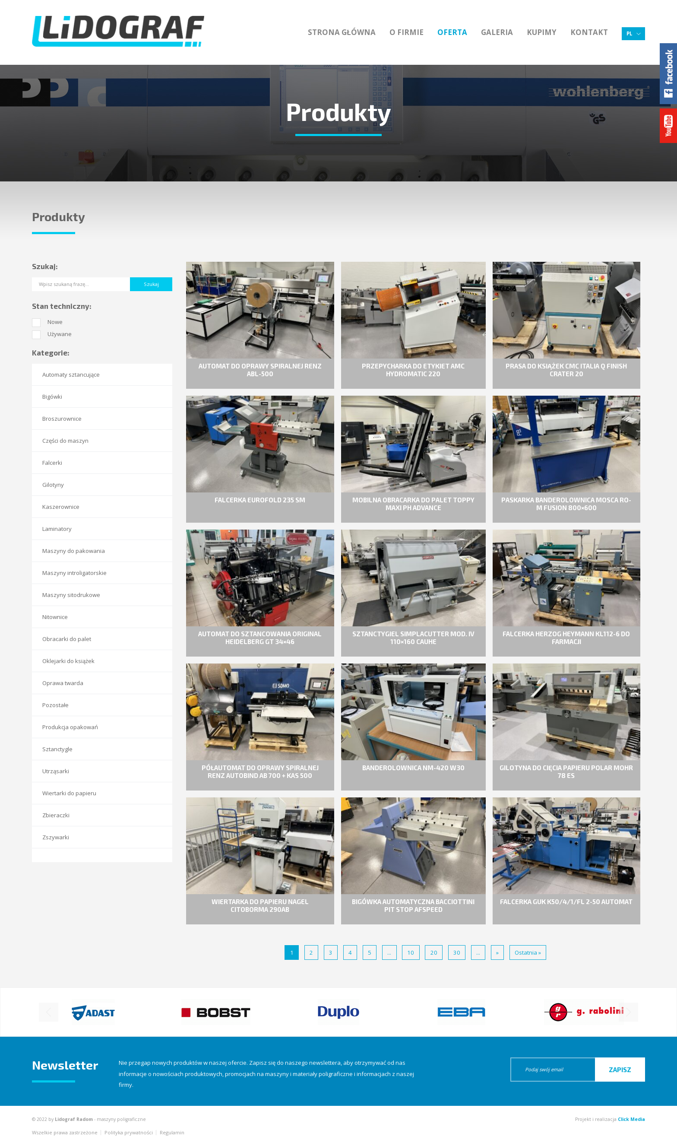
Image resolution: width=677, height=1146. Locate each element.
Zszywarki (55, 837)
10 (410, 952)
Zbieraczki (56, 815)
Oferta (452, 32)
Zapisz (620, 1069)
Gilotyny (53, 485)
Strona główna (342, 32)
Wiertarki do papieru (69, 793)
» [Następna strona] (497, 952)
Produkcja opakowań (70, 727)
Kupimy (542, 32)
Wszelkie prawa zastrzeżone (65, 1132)
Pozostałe (55, 705)
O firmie (406, 32)
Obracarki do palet (66, 639)
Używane (59, 334)
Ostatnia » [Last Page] (528, 952)
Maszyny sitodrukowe (71, 595)
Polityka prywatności (128, 1132)
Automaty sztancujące (71, 374)
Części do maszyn (65, 440)
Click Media (631, 1119)
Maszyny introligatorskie (74, 573)
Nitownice (55, 617)
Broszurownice (62, 418)
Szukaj (151, 284)
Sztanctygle (57, 749)
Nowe (55, 322)
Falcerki (52, 463)
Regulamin (172, 1132)
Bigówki (52, 396)
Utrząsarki (55, 771)
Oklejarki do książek (68, 661)
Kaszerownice (60, 507)
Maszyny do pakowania (73, 551)
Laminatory (57, 529)
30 (456, 952)
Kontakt (589, 32)
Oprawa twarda (62, 683)
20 (433, 952)
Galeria (497, 32)
